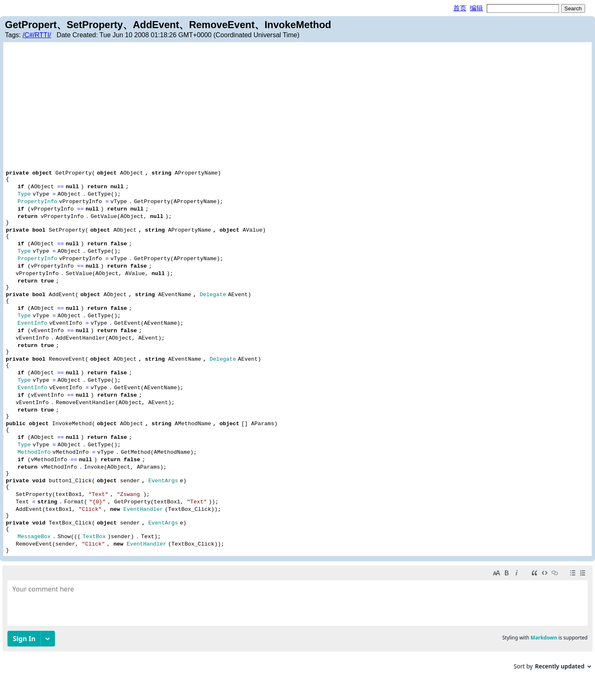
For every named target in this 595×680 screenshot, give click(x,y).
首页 (459, 8)
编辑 (476, 8)
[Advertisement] (297, 107)
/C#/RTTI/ (37, 34)
